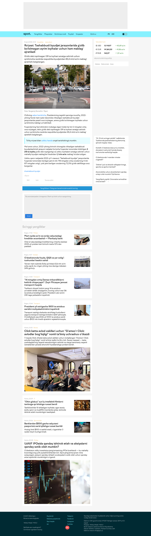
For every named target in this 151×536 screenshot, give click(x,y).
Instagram (69, 521)
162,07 (106, 53)
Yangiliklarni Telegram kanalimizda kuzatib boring (57, 188)
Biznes (36, 327)
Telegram (69, 516)
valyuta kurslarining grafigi (103, 58)
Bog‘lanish (50, 516)
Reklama (97, 64)
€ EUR (98, 49)
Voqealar (79, 34)
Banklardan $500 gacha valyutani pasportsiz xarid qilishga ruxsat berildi (43, 424)
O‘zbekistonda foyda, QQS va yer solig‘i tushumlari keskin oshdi (44, 259)
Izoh (36, 180)
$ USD (98, 46)
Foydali (71, 34)
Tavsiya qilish (47, 180)
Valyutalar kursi (100, 42)
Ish (48, 524)
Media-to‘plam (105, 64)
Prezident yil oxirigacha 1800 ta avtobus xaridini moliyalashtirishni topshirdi (44, 307)
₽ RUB (98, 53)
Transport (36, 277)
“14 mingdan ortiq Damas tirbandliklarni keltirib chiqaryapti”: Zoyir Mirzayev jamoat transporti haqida (45, 282)
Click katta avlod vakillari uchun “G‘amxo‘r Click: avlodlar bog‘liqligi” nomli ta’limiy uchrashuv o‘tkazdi (56, 332)
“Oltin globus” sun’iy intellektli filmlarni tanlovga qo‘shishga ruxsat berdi (43, 403)
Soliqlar (35, 255)
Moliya (35, 233)
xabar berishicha (39, 115)
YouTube (69, 524)
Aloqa (111, 64)
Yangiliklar (38, 34)
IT (34, 399)
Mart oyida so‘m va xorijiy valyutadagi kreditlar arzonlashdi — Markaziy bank (43, 237)
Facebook (69, 519)
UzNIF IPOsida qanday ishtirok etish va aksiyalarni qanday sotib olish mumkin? (55, 445)
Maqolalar (48, 34)
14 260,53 (108, 49)
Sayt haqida (50, 521)
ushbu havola (47, 140)
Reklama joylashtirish (53, 519)
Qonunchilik (38, 420)
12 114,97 (107, 46)
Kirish (29, 216)
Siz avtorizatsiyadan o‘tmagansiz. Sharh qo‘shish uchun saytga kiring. (57, 203)
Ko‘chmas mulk (60, 34)
